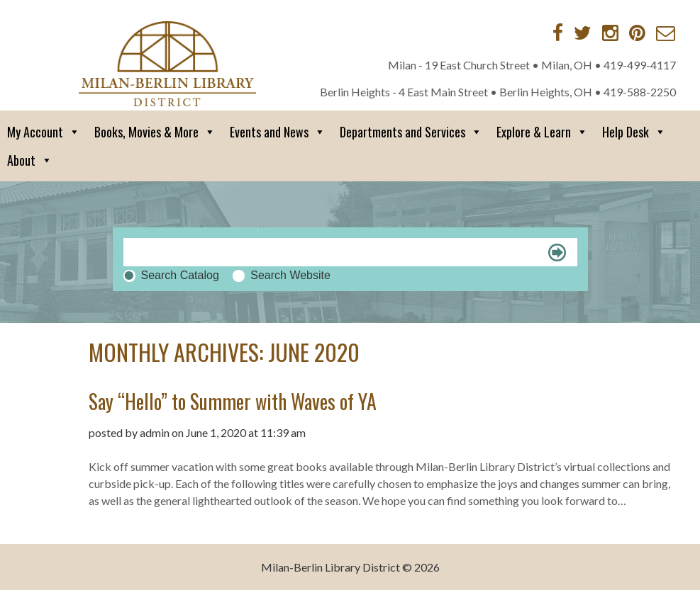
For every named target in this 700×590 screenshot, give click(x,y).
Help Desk (634, 132)
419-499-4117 (640, 65)
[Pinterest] (637, 32)
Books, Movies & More (155, 132)
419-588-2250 (640, 91)
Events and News (278, 132)
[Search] (350, 252)
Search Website (290, 275)
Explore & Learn (542, 132)
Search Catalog (180, 275)
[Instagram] (610, 32)
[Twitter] (582, 32)
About (29, 160)
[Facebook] (558, 32)
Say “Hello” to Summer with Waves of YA (233, 401)
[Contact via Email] (665, 32)
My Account (43, 132)
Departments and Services (411, 132)
